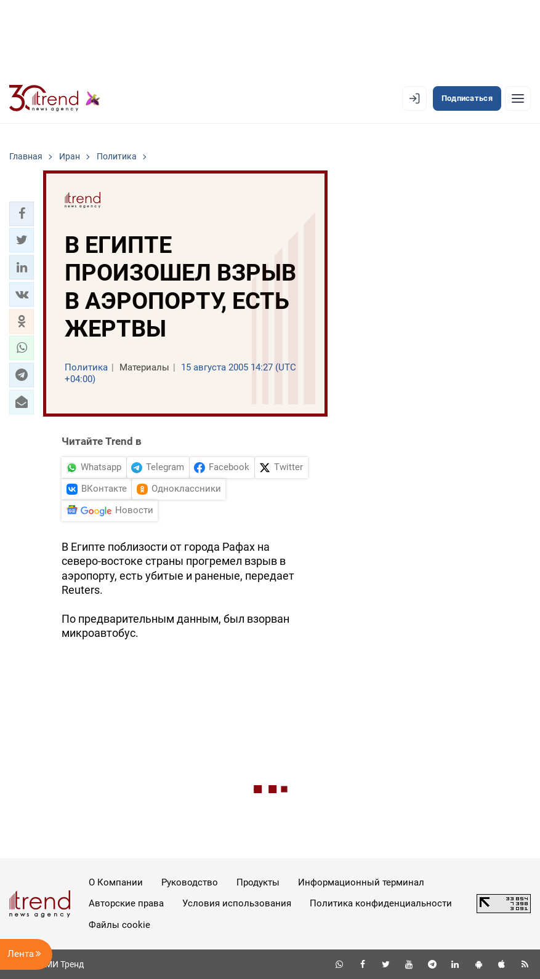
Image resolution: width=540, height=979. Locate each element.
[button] (21, 214)
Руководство (189, 882)
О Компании (116, 882)
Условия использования (236, 903)
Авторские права (126, 903)
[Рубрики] (518, 98)
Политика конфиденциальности (381, 903)
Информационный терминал (361, 882)
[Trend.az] (54, 98)
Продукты (258, 882)
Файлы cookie (119, 924)
